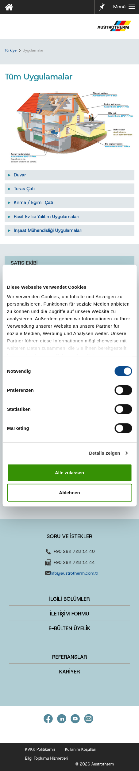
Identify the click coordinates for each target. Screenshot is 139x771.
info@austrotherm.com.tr (74, 573)
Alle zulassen (69, 472)
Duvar (20, 175)
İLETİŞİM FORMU (69, 613)
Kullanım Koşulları (80, 749)
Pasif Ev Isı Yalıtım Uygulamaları (46, 217)
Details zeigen (104, 453)
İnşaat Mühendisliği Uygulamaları (48, 230)
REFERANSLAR (69, 656)
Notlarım (101, 6)
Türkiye (11, 50)
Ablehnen (69, 492)
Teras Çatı (24, 189)
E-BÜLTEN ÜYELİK (69, 628)
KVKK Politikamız (40, 749)
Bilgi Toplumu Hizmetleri (46, 758)
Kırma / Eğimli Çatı (33, 202)
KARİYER (69, 671)
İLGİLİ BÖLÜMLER (69, 599)
